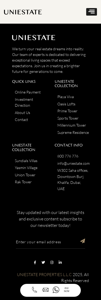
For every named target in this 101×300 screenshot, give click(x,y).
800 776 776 (67, 156)
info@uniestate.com (73, 163)
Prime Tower (67, 111)
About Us (22, 112)
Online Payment (28, 92)
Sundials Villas (26, 160)
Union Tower (25, 175)
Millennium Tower (71, 125)
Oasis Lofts (66, 104)
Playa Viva (65, 96)
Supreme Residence (73, 132)
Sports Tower (68, 118)
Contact (21, 119)
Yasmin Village (26, 167)
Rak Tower (23, 182)
